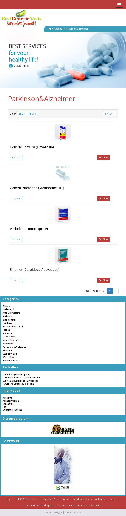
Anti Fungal (8, 309)
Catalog (58, 28)
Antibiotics (8, 316)
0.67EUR (16, 157)
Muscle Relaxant (11, 340)
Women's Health (11, 360)
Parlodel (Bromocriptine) (29, 229)
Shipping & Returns (12, 409)
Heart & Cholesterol (13, 326)
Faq (4, 406)
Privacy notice (62, 499)
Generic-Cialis (73, 512)
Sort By (109, 113)
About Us (7, 397)
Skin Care (7, 350)
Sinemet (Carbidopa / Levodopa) (34, 269)
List (22, 113)
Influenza (7, 333)
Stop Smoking (10, 353)
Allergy (6, 306)
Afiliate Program (11, 400)
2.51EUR (16, 239)
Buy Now (103, 157)
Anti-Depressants (11, 312)
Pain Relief (8, 343)
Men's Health (9, 336)
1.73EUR (16, 198)
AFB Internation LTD (107, 499)
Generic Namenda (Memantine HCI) (37, 188)
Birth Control (9, 319)
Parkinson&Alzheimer (77, 28)
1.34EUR (16, 280)
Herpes (6, 329)
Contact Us (8, 403)
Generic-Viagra (53, 512)
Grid (32, 113)
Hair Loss (7, 323)
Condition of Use (83, 499)
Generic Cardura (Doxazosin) (32, 147)
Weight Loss (9, 357)
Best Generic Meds (40, 499)
